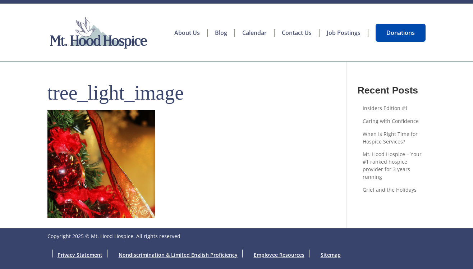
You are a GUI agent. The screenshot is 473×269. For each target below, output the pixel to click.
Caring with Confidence (391, 121)
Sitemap (331, 254)
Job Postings (344, 33)
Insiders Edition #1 (385, 108)
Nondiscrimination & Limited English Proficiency (178, 254)
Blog (221, 33)
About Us (187, 33)
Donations (400, 33)
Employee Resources (279, 254)
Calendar (254, 33)
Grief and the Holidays (390, 189)
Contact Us (297, 33)
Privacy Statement (80, 254)
